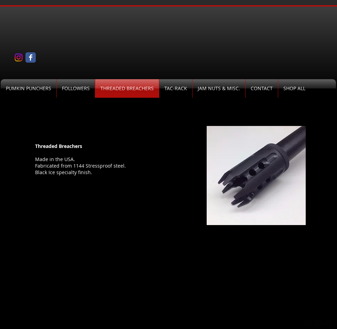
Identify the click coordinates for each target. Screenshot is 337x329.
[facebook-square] (328, 322)
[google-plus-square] (308, 322)
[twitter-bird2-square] (318, 322)
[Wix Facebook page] (30, 57)
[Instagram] (18, 57)
